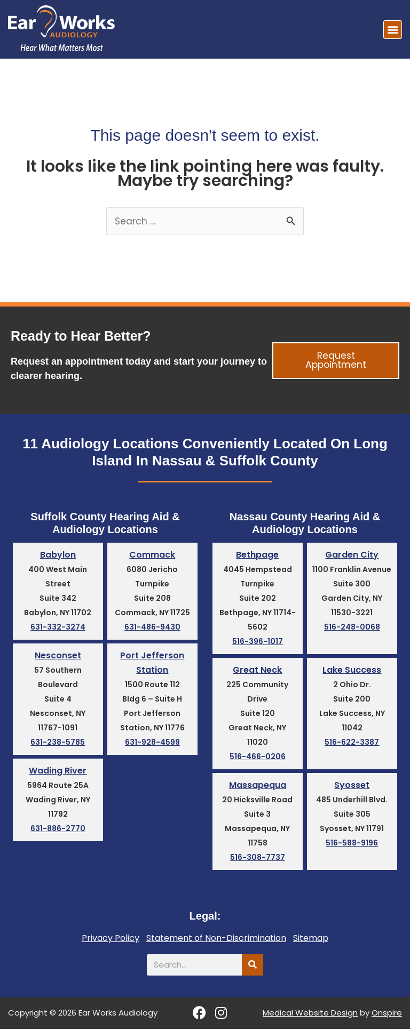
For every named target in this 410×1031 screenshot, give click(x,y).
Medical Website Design (310, 1014)
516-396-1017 (257, 642)
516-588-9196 (352, 845)
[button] (392, 29)
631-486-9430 (152, 628)
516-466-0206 (258, 758)
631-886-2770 (57, 831)
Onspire (387, 1014)
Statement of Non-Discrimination (216, 940)
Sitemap (310, 940)
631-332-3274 (57, 628)
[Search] (252, 967)
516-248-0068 (352, 628)
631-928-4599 (152, 744)
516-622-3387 (352, 743)
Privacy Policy (110, 940)
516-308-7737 (257, 859)
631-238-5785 (57, 743)
